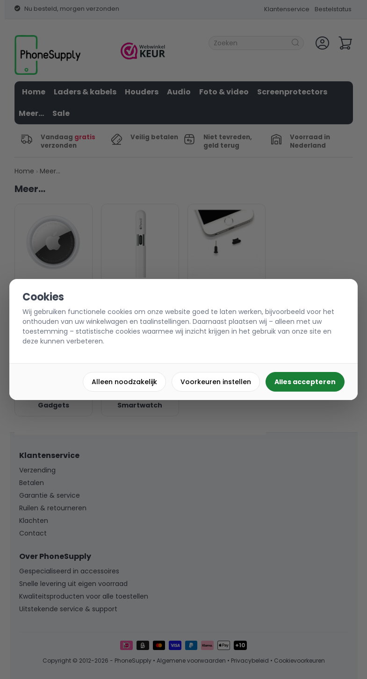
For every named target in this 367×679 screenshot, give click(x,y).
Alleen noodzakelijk (124, 381)
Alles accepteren (305, 381)
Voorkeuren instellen (215, 381)
